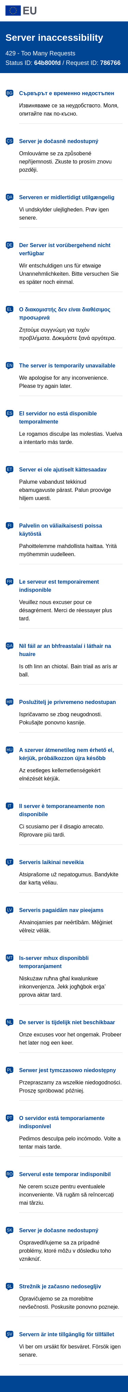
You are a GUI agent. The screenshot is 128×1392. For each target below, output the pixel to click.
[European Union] (64, 10)
